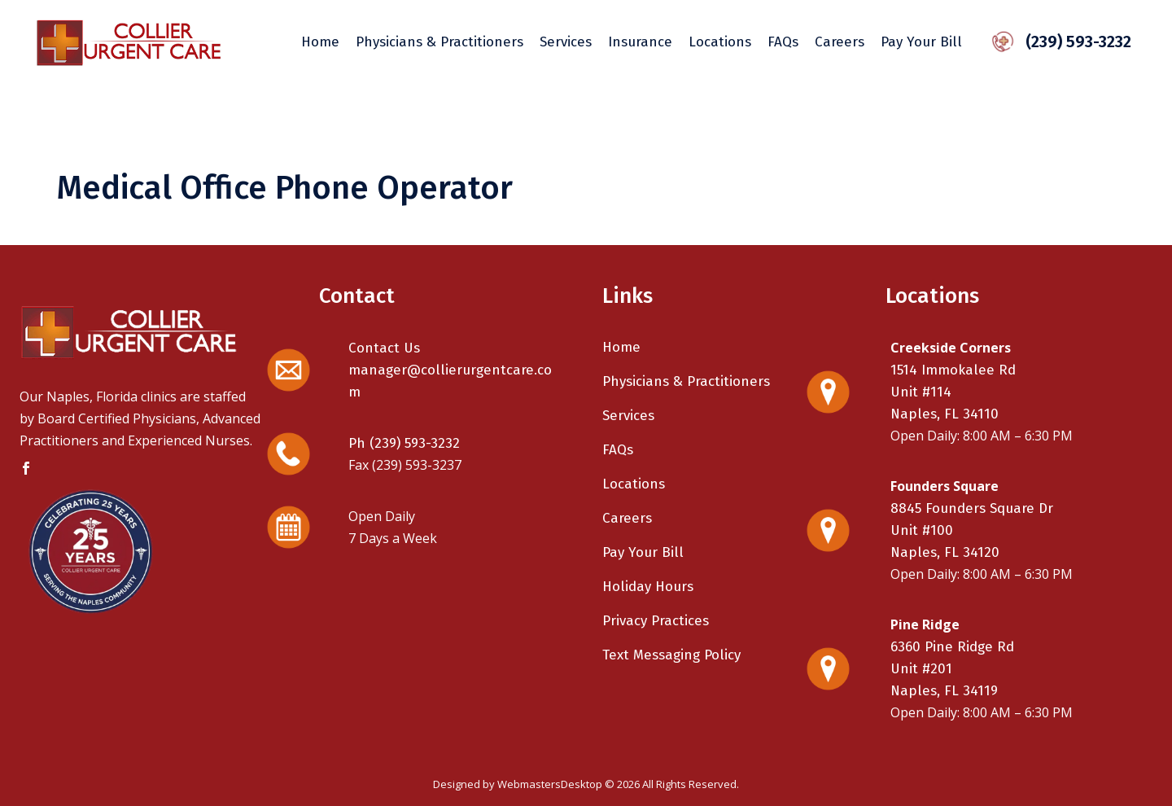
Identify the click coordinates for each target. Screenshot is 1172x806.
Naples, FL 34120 (944, 552)
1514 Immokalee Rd (953, 370)
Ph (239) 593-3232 (404, 443)
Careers (627, 518)
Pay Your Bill (643, 552)
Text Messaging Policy (671, 655)
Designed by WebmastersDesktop (517, 784)
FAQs (617, 449)
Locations (633, 484)
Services (628, 415)
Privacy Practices (655, 620)
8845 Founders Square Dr (971, 508)
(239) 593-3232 (1069, 41)
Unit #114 (920, 392)
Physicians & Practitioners (686, 381)
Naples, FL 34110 (944, 414)
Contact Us (384, 348)
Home (621, 347)
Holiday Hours (647, 586)
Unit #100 (921, 530)
